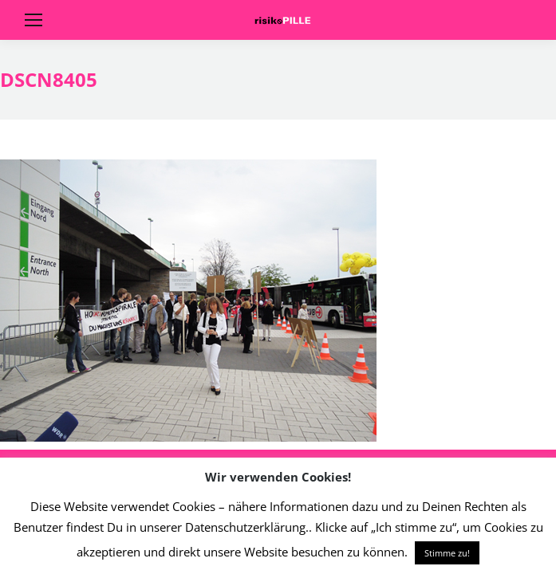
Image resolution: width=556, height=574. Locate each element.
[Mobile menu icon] (33, 19)
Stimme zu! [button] (447, 553)
